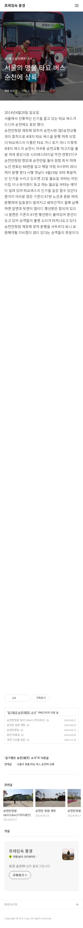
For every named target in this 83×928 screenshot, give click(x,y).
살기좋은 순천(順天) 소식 (22, 712)
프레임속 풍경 (14, 5)
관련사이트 (11, 904)
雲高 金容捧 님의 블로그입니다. (29, 866)
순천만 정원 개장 (16, 725)
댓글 (7, 831)
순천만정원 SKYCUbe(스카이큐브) (26, 720)
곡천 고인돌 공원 (16, 739)
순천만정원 (13, 730)
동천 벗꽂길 (13, 735)
